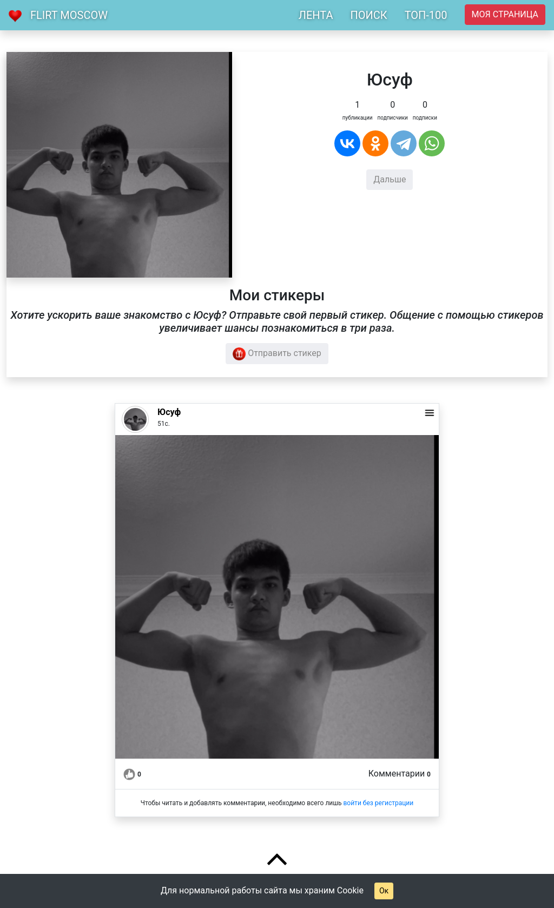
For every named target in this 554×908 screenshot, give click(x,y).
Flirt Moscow (69, 15)
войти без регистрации (378, 803)
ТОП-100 (426, 15)
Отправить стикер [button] (277, 353)
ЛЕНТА (316, 15)
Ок (383, 890)
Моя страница (505, 14)
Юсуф (169, 412)
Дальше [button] (389, 179)
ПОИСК (368, 15)
